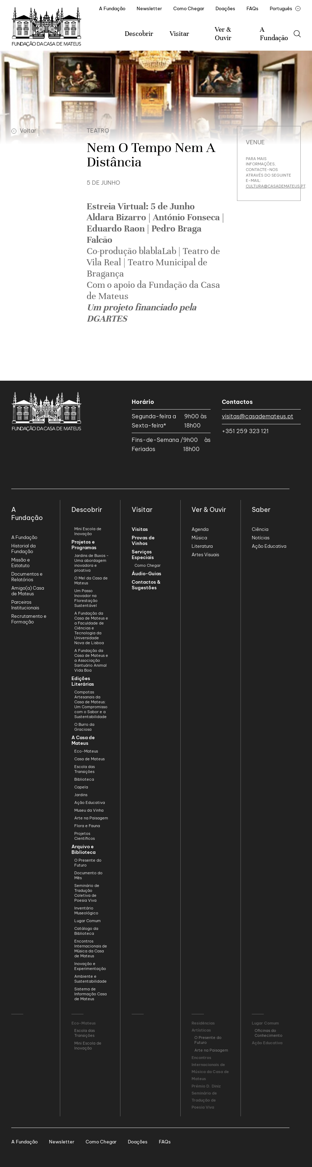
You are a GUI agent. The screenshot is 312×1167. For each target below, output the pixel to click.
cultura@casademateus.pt (275, 186)
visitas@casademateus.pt (257, 416)
